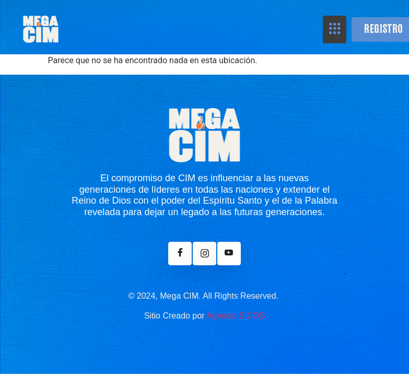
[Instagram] (204, 253)
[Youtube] (229, 253)
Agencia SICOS (235, 315)
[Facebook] (180, 253)
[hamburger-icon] (334, 29)
